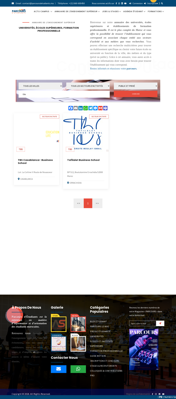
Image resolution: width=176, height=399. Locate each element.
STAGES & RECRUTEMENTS (103, 365)
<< (78, 203)
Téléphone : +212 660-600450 (71, 3)
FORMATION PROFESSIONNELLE (106, 351)
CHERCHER (135, 94)
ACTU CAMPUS (42, 11)
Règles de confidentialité (138, 394)
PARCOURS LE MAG (99, 326)
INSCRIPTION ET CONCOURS (104, 360)
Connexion (136, 3)
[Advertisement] (49, 53)
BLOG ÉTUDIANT (98, 321)
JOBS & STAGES (110, 11)
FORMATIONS (155, 11)
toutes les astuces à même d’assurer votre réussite (29, 357)
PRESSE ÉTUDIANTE (100, 331)
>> (97, 203)
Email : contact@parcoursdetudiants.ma (35, 3)
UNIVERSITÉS (97, 336)
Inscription (151, 3)
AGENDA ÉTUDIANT (133, 11)
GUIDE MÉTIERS (98, 356)
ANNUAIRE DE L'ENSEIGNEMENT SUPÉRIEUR (76, 11)
